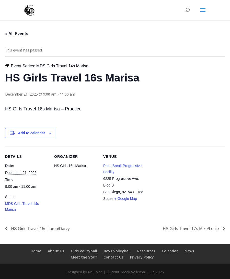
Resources (146, 251)
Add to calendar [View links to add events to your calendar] (31, 133)
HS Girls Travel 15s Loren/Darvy (40, 228)
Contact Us (113, 257)
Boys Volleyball (117, 251)
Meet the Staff (84, 257)
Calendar (170, 251)
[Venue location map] (179, 182)
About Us (56, 251)
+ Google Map (125, 199)
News (189, 251)
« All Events (16, 34)
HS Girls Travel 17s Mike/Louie (191, 228)
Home (36, 251)
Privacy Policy (142, 257)
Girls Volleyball (84, 251)
